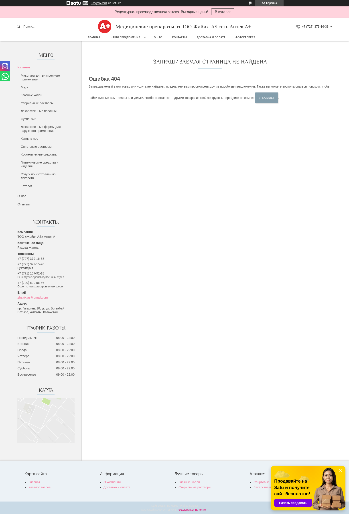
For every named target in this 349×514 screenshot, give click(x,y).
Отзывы (23, 204)
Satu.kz (193, 505)
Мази (24, 87)
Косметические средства (39, 154)
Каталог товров (39, 487)
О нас (158, 37)
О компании (112, 482)
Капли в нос (29, 138)
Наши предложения (125, 37)
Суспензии (28, 119)
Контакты (179, 37)
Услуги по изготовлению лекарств (38, 176)
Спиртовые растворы (36, 146)
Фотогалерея (245, 37)
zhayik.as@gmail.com (32, 297)
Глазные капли (31, 95)
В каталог (223, 12)
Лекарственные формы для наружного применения (41, 129)
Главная (94, 37)
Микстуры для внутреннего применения (40, 77)
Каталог (23, 67)
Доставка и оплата (211, 37)
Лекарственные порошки (39, 111)
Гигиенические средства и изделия (39, 164)
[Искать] (18, 26)
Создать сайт (99, 3)
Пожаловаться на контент (192, 509)
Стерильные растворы (37, 103)
